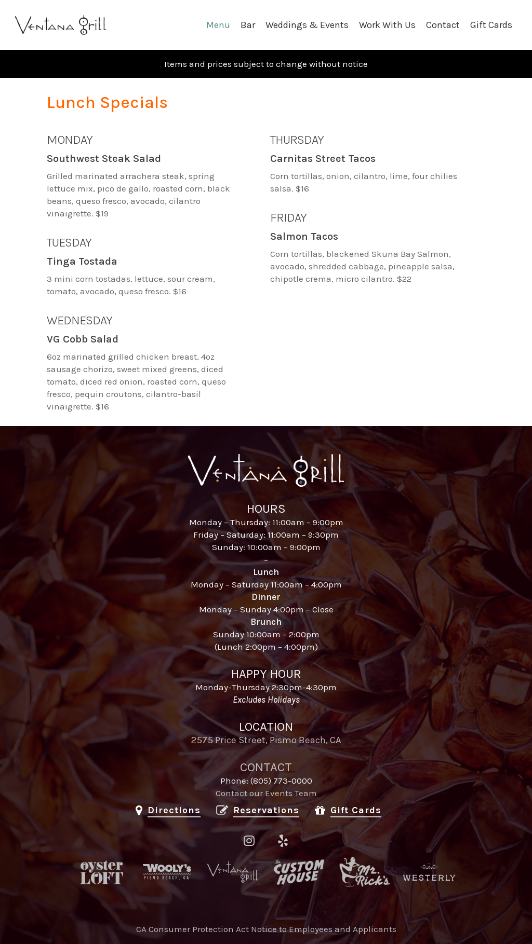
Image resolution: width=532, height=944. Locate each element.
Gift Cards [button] (355, 810)
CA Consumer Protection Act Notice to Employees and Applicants (266, 929)
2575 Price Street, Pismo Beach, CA (266, 740)
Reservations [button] (266, 810)
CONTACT (266, 767)
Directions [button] (174, 810)
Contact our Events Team (266, 793)
